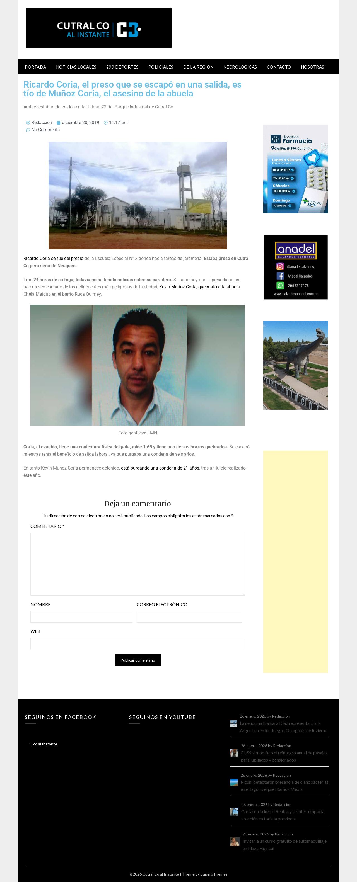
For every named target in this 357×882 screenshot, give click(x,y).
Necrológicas (240, 66)
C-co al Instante (43, 744)
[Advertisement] (295, 562)
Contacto (279, 66)
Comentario (47, 526)
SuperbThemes (214, 874)
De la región (198, 66)
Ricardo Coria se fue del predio (53, 258)
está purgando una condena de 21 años (159, 468)
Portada (35, 66)
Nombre (40, 604)
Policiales (160, 66)
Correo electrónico (162, 604)
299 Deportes (122, 66)
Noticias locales (76, 66)
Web (35, 631)
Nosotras (312, 66)
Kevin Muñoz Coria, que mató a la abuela (199, 287)
